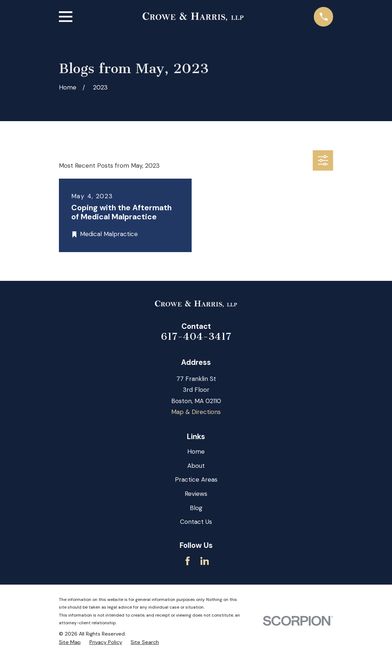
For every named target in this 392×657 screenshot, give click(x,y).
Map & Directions (196, 412)
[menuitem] (70, 642)
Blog (196, 508)
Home (196, 451)
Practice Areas (196, 479)
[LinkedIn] (204, 561)
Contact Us (196, 522)
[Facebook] (187, 561)
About (196, 466)
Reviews (196, 494)
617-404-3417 (196, 336)
